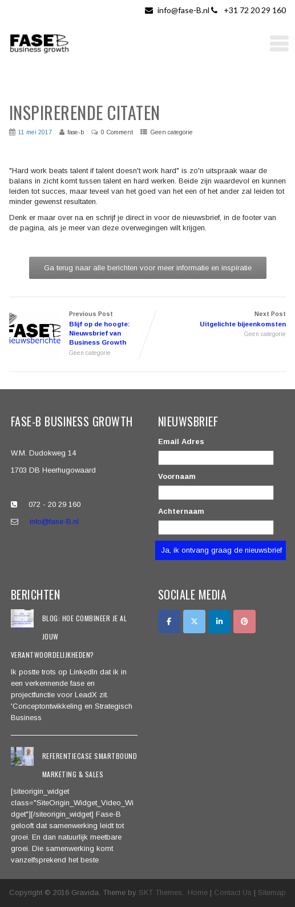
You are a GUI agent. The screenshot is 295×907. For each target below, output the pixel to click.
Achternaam (181, 511)
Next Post (217, 320)
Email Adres (181, 441)
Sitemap (272, 892)
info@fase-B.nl (178, 10)
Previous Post (78, 329)
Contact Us (233, 892)
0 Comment (117, 132)
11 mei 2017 (35, 132)
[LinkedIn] (219, 621)
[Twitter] (194, 621)
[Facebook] (169, 621)
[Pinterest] (244, 621)
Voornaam (177, 476)
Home (198, 892)
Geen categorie (171, 132)
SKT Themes (160, 892)
